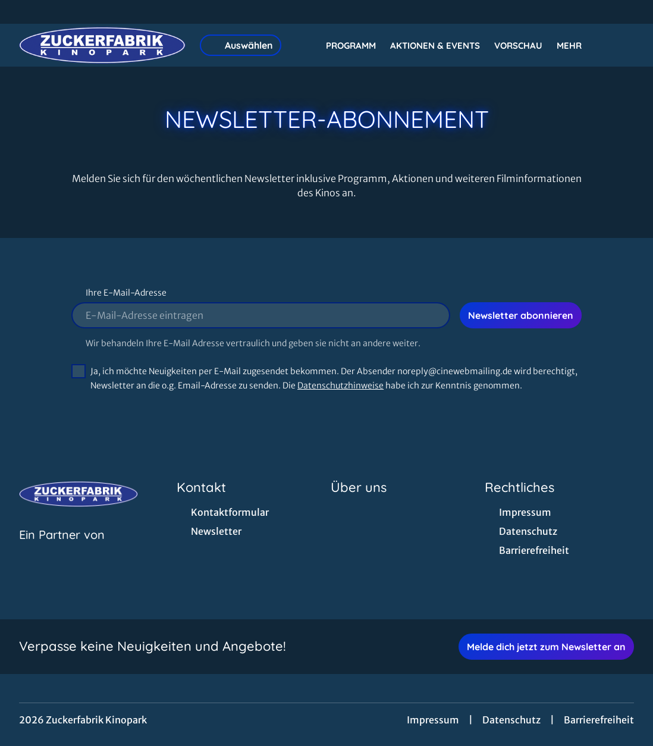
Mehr (576, 46)
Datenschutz (511, 720)
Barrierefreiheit (599, 720)
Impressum (433, 720)
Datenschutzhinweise (340, 385)
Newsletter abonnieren (520, 315)
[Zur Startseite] (102, 45)
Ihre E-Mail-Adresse (126, 292)
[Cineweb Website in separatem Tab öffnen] (62, 549)
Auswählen (240, 45)
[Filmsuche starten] (622, 45)
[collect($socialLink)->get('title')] (21, 12)
